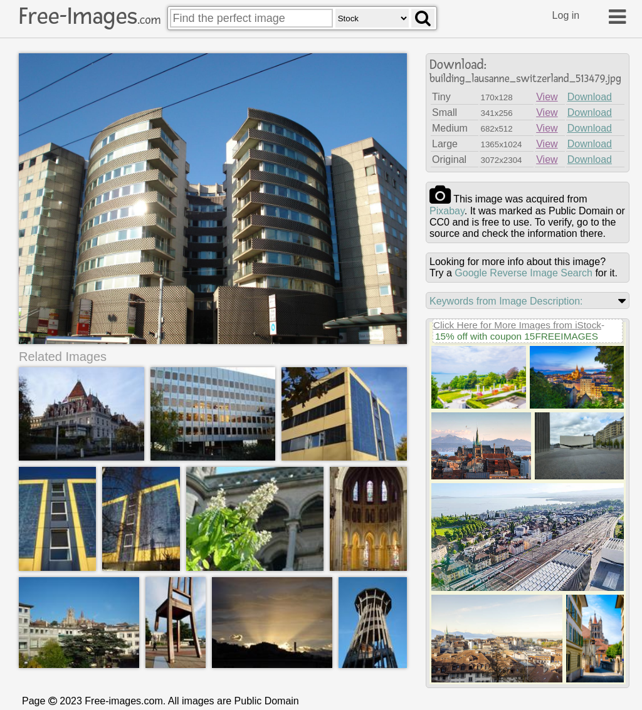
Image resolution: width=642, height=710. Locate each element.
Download (589, 96)
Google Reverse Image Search (523, 273)
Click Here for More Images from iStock (517, 325)
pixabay (447, 211)
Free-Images (89, 16)
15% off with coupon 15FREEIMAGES (516, 336)
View (546, 96)
